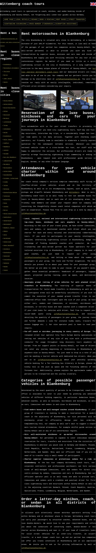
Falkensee (6, 196)
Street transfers (77, 19)
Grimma (5, 182)
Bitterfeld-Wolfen (9, 108)
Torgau (5, 125)
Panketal (6, 263)
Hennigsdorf (7, 224)
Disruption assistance (66, 24)
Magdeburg (6, 147)
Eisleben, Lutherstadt (10, 178)
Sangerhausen (7, 221)
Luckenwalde (7, 122)
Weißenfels (6, 199)
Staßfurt (6, 143)
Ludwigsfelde (7, 161)
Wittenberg (74, 192)
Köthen (5, 111)
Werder (5, 132)
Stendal (5, 206)
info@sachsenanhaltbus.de (8, 39)
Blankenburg (7, 252)
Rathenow (6, 189)
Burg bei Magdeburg (9, 157)
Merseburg (6, 164)
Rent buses (61, 19)
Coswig (5, 270)
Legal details (22, 19)
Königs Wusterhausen (10, 214)
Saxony (5, 82)
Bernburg (6, 118)
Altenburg (6, 249)
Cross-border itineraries (41, 24)
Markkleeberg (7, 168)
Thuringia (6, 71)
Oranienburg (7, 259)
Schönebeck (6, 129)
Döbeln (5, 231)
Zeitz (5, 235)
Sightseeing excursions (15, 24)
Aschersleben (7, 171)
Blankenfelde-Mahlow (10, 192)
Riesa (5, 203)
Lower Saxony (7, 78)
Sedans (34, 19)
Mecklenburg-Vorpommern (11, 68)
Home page (8, 19)
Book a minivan (47, 19)
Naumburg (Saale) (9, 228)
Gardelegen (6, 238)
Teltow (5, 185)
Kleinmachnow (7, 175)
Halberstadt (7, 242)
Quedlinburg (7, 217)
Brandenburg (7, 64)
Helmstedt (6, 256)
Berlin (5, 75)
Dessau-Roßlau (8, 101)
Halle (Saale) (8, 139)
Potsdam (5, 154)
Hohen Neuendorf (8, 245)
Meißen (5, 266)
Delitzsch (6, 115)
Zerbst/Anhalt (8, 104)
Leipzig (5, 150)
